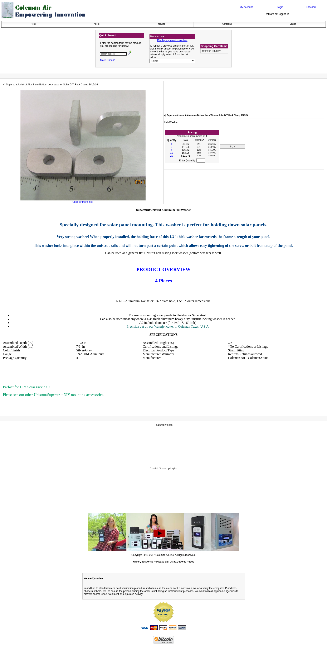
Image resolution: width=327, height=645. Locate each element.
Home (33, 24)
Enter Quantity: (192, 160)
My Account (246, 7)
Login (280, 7)
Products (161, 24)
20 (171, 155)
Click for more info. (82, 201)
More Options (107, 60)
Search (293, 24)
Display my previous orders (172, 40)
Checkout (311, 7)
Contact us (227, 24)
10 (171, 152)
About (96, 24)
